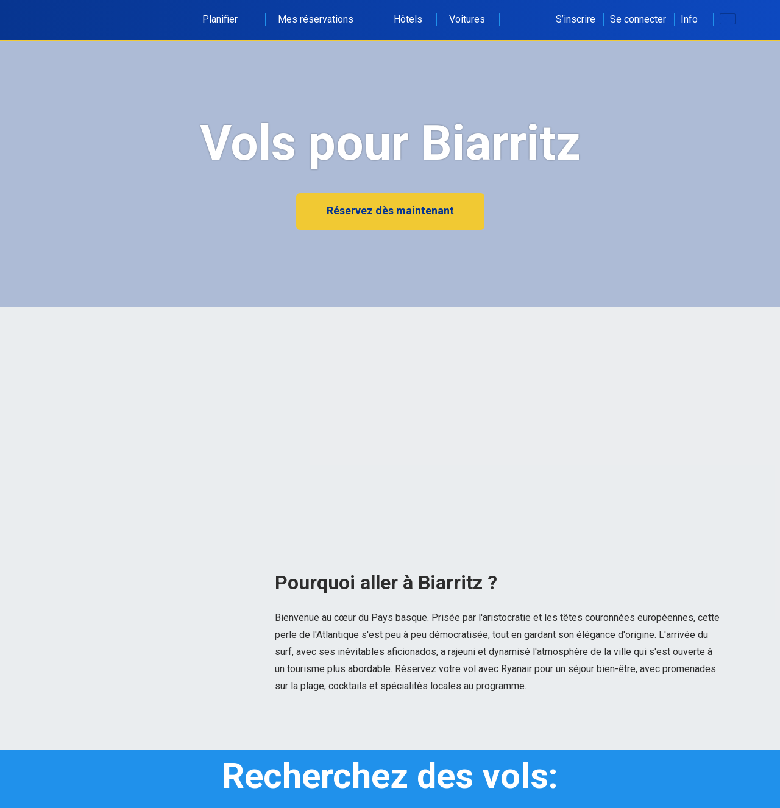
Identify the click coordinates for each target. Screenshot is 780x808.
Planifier (226, 19)
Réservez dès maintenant (390, 210)
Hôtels (408, 19)
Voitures (467, 19)
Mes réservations (322, 19)
